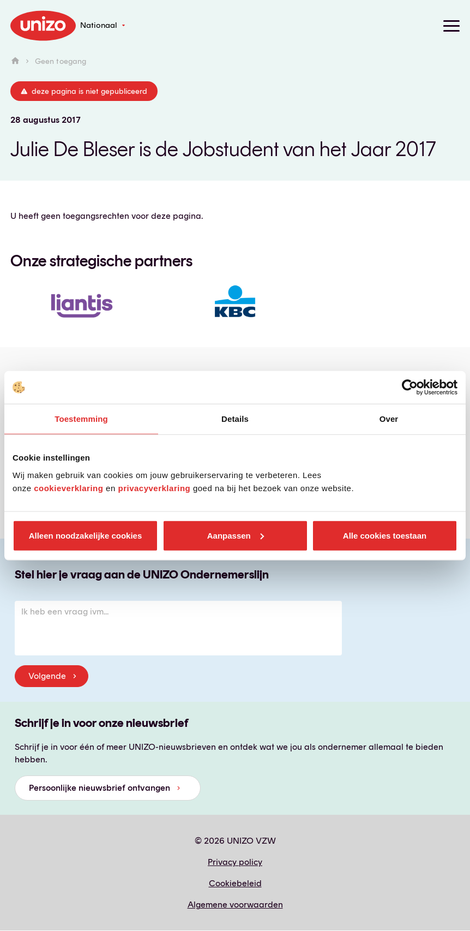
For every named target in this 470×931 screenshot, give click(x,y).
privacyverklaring (154, 487)
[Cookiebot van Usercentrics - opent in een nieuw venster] (409, 387)
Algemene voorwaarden (235, 904)
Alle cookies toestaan (384, 535)
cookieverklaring (68, 487)
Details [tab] (235, 418)
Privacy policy (235, 862)
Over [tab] (389, 418)
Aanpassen (235, 535)
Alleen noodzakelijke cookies (85, 535)
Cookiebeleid (235, 883)
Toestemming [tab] (81, 418)
